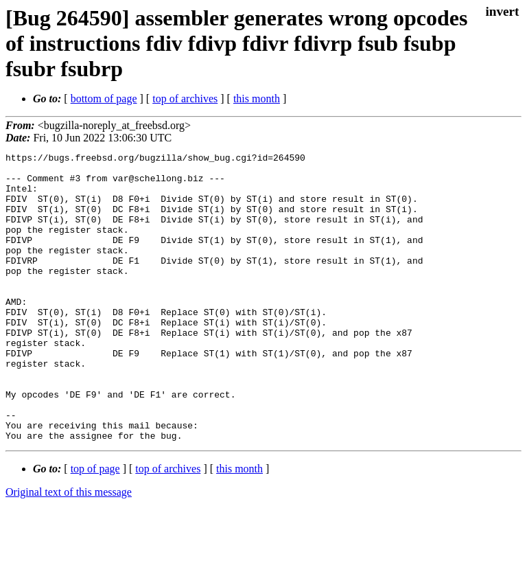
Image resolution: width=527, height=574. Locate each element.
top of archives (185, 98)
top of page (95, 526)
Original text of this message (68, 549)
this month (256, 98)
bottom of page (104, 98)
